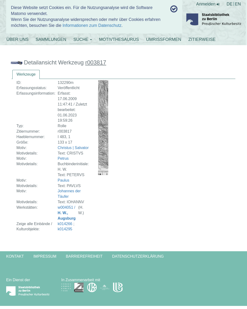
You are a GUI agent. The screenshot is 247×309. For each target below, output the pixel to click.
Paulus (63, 180)
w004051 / (67, 212)
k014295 (65, 229)
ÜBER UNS (17, 39)
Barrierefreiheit (84, 256)
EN (238, 4)
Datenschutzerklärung (138, 256)
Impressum (44, 256)
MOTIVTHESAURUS (119, 39)
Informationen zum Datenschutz (91, 25)
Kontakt (15, 256)
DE (230, 4)
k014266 (65, 224)
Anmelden (207, 4)
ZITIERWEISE (202, 39)
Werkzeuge (26, 74)
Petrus (63, 158)
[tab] (26, 74)
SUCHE (82, 39)
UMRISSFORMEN (163, 39)
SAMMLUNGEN (51, 39)
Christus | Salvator (73, 148)
